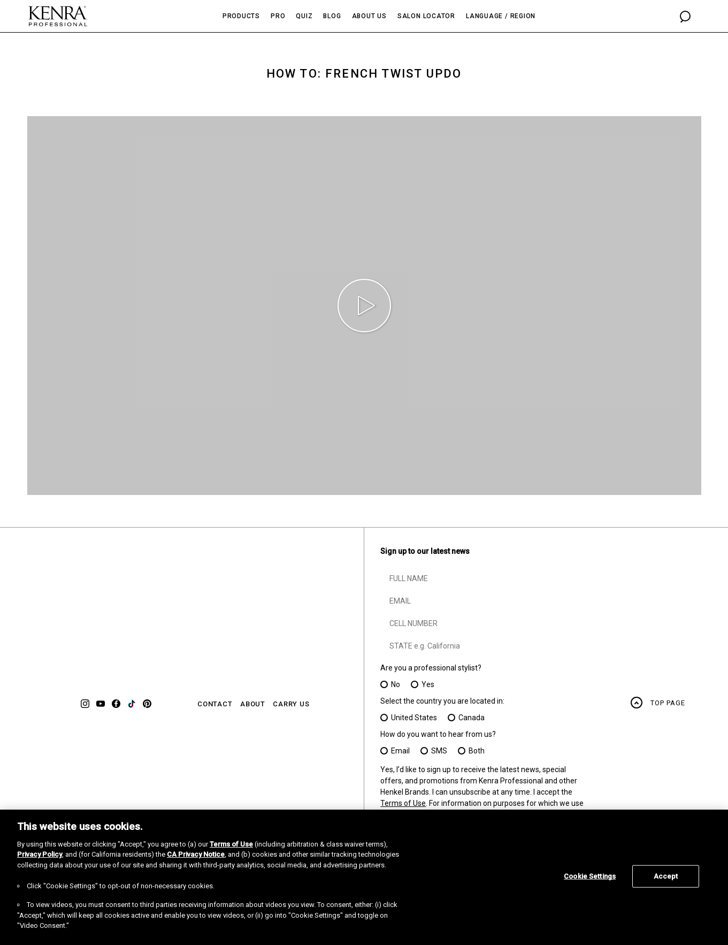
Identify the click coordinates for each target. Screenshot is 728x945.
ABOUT (252, 704)
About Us (369, 16)
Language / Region (500, 16)
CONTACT (215, 704)
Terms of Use (403, 803)
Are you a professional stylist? (430, 668)
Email (400, 750)
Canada (471, 717)
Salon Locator (426, 16)
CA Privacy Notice (196, 854)
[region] (364, 877)
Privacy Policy (39, 854)
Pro (278, 16)
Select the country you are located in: (442, 701)
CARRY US (291, 704)
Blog (332, 16)
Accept (666, 876)
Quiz (304, 16)
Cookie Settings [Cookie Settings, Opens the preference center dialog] (590, 876)
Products (241, 16)
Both (477, 750)
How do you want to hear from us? (438, 734)
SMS (439, 750)
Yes (428, 684)
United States (414, 717)
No (395, 684)
